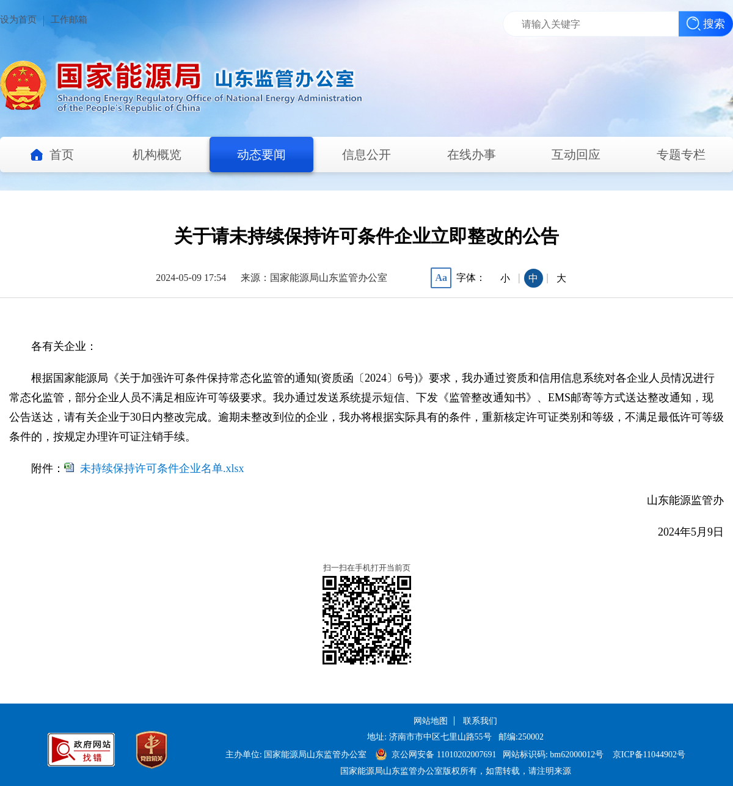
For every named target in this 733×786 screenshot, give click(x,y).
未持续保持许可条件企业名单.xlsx (162, 468)
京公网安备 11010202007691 (445, 754)
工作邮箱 (69, 19)
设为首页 (18, 19)
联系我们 (480, 721)
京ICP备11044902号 (649, 754)
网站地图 (431, 721)
